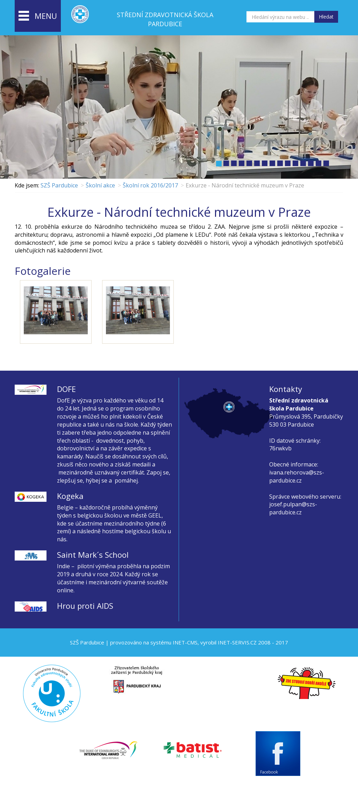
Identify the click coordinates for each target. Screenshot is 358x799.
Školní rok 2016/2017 (150, 185)
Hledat (326, 16)
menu (38, 16)
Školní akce (100, 185)
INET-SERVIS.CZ (237, 642)
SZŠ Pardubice (59, 185)
